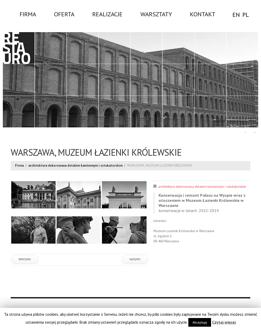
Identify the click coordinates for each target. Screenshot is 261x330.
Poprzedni (25, 259)
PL (245, 15)
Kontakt (202, 14)
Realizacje (107, 14)
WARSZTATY (156, 14)
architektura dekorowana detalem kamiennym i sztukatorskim (75, 165)
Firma (28, 14)
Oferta (64, 14)
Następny (134, 259)
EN (236, 15)
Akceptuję (199, 322)
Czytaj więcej (224, 322)
